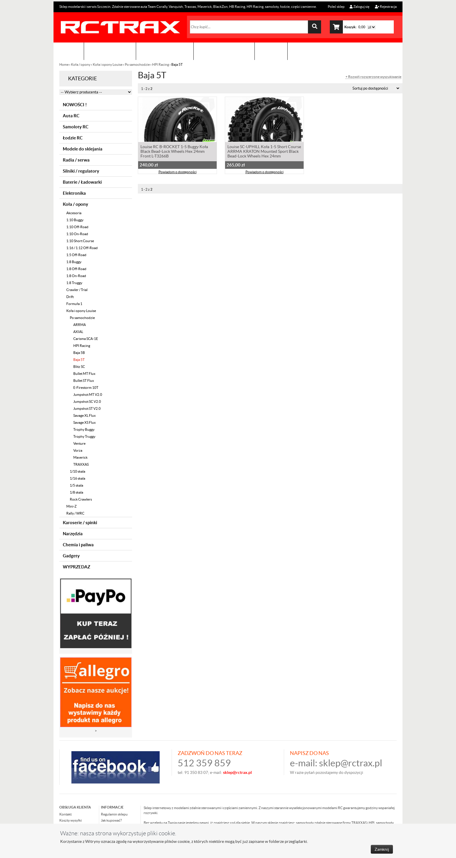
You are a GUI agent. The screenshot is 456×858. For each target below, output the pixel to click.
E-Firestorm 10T (85, 387)
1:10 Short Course (80, 241)
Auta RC (71, 115)
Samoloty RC (75, 126)
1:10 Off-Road (77, 227)
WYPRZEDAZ (76, 566)
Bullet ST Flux (83, 380)
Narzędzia (73, 533)
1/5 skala (76, 485)
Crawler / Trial (77, 290)
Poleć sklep (336, 6)
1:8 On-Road (76, 276)
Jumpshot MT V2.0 (87, 394)
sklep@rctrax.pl (350, 763)
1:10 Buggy (74, 220)
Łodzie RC (73, 137)
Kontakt (271, 51)
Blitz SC (79, 366)
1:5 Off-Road (76, 255)
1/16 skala (77, 478)
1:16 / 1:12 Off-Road (82, 248)
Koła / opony (80, 64)
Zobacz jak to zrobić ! (224, 51)
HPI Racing (160, 64)
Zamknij (382, 849)
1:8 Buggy (73, 262)
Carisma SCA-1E (85, 339)
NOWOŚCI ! (75, 104)
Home (64, 64)
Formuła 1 (74, 304)
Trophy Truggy (84, 436)
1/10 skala (77, 471)
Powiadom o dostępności (177, 172)
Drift (70, 297)
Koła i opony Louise (107, 64)
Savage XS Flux (84, 422)
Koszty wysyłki (70, 820)
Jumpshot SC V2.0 (87, 401)
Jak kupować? (111, 820)
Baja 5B (79, 352)
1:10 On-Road (77, 234)
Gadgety (71, 555)
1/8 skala (76, 492)
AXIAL (78, 332)
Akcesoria (73, 213)
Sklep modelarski (110, 51)
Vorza (77, 450)
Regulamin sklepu (114, 814)
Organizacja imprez (164, 51)
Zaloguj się (359, 6)
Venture (79, 443)
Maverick (80, 457)
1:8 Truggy (74, 283)
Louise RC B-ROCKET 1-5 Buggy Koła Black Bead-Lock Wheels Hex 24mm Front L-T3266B (174, 152)
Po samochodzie (137, 64)
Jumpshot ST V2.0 (87, 408)
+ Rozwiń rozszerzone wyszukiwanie (373, 77)
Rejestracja (386, 6)
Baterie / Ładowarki (82, 182)
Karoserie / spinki (80, 522)
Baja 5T (79, 359)
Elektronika (74, 193)
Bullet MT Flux (84, 373)
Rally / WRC (75, 513)
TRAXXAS (81, 464)
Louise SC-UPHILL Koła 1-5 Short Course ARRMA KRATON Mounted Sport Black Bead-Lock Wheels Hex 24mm (264, 152)
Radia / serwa (76, 159)
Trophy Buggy (84, 429)
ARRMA (79, 325)
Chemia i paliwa (78, 544)
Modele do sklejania (82, 148)
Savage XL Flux (84, 415)
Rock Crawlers (81, 499)
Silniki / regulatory (81, 171)
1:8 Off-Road (76, 269)
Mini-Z (71, 506)
